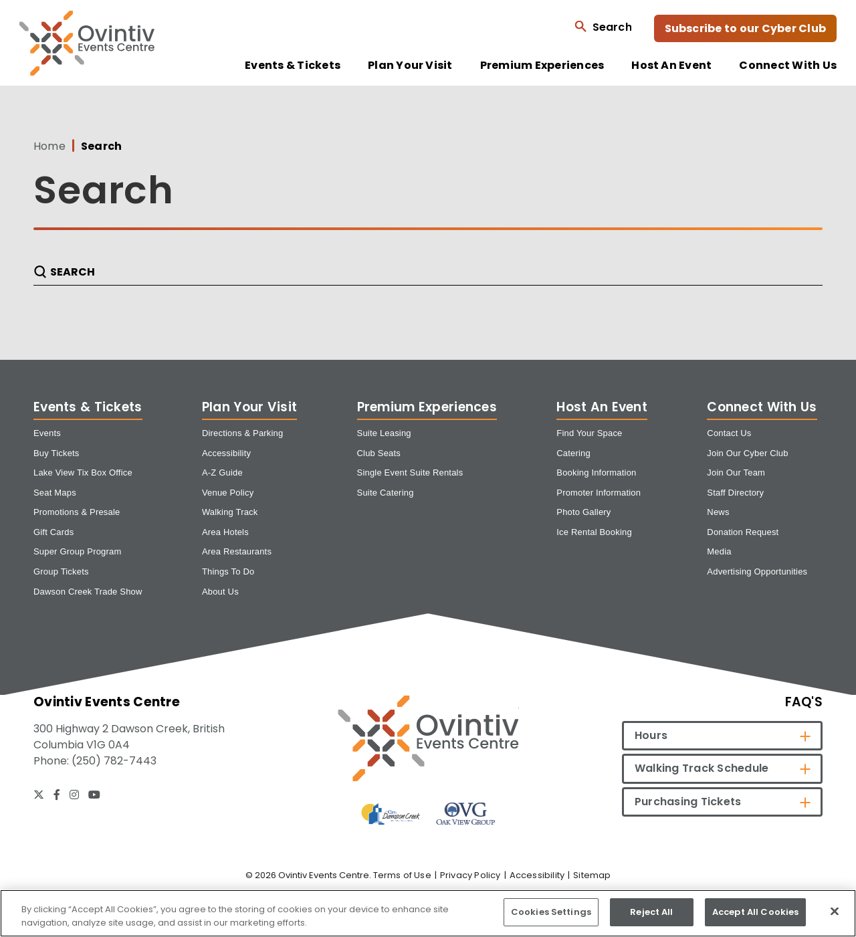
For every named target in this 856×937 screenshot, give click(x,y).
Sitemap (592, 875)
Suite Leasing (384, 433)
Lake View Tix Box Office (82, 472)
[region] (428, 913)
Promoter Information (598, 493)
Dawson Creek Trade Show (87, 592)
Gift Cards (53, 532)
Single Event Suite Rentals (410, 472)
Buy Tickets (56, 453)
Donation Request (742, 532)
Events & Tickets (292, 65)
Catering (573, 453)
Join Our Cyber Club (747, 453)
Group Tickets (61, 571)
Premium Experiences (542, 65)
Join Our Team (736, 472)
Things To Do (228, 571)
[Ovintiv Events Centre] (428, 738)
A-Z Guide (222, 472)
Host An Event (671, 65)
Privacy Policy (470, 875)
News (718, 512)
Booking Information (596, 472)
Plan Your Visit (410, 65)
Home (49, 146)
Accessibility (226, 453)
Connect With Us (788, 65)
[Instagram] (74, 794)
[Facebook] (57, 794)
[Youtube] (94, 794)
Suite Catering (385, 493)
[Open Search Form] (603, 26)
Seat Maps (54, 493)
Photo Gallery (583, 512)
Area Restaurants (237, 551)
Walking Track (230, 512)
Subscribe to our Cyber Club (745, 28)
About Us (220, 592)
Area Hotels (225, 532)
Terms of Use (402, 875)
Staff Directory (735, 493)
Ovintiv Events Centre (86, 43)
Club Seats (379, 453)
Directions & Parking (243, 433)
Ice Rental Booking (594, 532)
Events (47, 433)
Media (719, 551)
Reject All (651, 912)
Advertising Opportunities (757, 571)
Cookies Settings (551, 912)
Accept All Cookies (755, 912)
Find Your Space (589, 433)
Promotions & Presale (76, 512)
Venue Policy (227, 493)
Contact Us (729, 433)
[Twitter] (38, 794)
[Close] (834, 911)
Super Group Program (77, 551)
